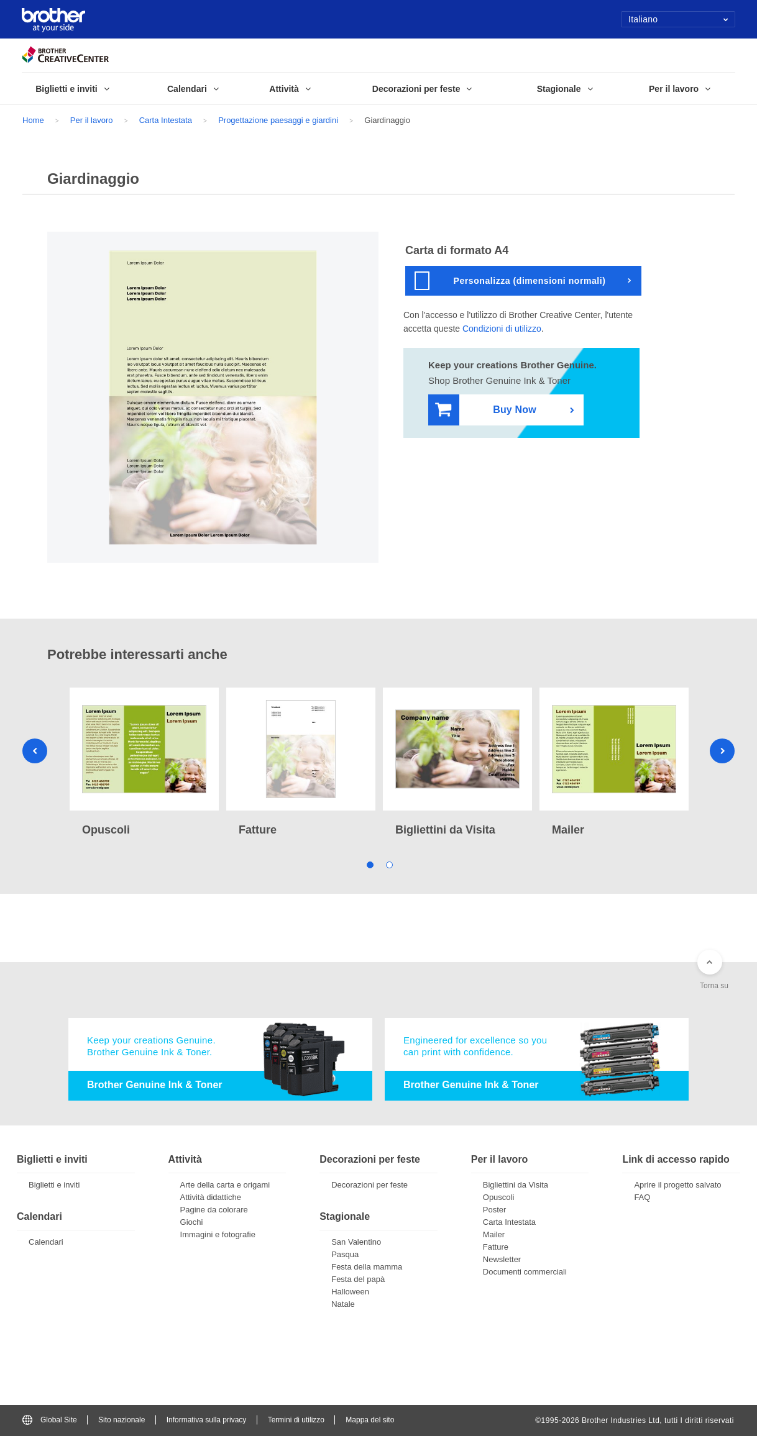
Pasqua (345, 1254)
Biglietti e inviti (54, 1184)
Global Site (49, 1420)
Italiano (678, 19)
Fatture (495, 1247)
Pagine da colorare (214, 1209)
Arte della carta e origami (225, 1184)
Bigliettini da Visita (515, 1184)
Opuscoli (499, 1197)
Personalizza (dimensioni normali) (510, 280)
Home (33, 120)
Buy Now (485, 410)
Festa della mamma (366, 1266)
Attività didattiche (210, 1197)
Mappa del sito (370, 1420)
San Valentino (356, 1242)
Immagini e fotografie (217, 1234)
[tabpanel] (144, 763)
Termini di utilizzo (296, 1420)
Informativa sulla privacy (207, 1420)
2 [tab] (388, 864)
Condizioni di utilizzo (501, 329)
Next (722, 750)
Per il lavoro (91, 120)
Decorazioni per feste (369, 1184)
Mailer (494, 1234)
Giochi (191, 1222)
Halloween (350, 1291)
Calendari (46, 1242)
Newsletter (502, 1259)
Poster (495, 1209)
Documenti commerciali (525, 1271)
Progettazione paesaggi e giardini (278, 120)
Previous (34, 750)
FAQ (642, 1197)
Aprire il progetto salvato (677, 1184)
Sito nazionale (121, 1420)
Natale (343, 1304)
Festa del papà (358, 1279)
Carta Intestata (165, 120)
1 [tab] (368, 864)
